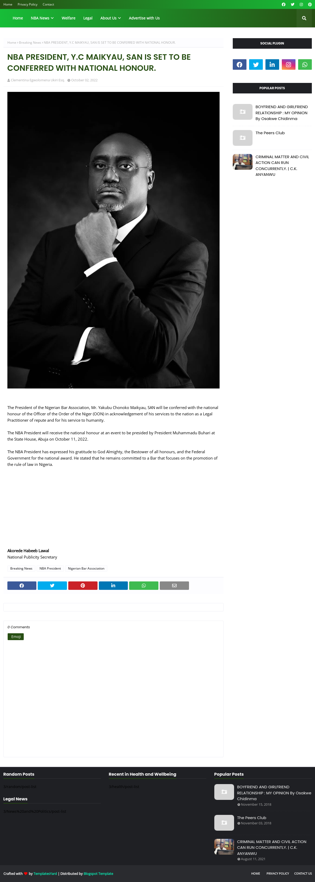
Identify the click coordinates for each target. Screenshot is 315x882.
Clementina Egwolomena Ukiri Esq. (38, 80)
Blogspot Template (98, 873)
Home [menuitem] (18, 18)
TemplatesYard (45, 873)
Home (7, 4)
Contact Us (303, 873)
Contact (48, 4)
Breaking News (30, 42)
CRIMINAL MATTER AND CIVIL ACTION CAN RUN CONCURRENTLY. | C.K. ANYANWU (282, 165)
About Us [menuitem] (108, 18)
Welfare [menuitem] (68, 18)
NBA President (50, 568)
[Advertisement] (113, 510)
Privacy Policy (27, 4)
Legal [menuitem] (88, 18)
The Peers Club (270, 133)
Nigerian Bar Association (86, 568)
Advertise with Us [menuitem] (144, 18)
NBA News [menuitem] (40, 18)
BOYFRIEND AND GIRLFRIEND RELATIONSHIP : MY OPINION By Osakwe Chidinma (282, 112)
